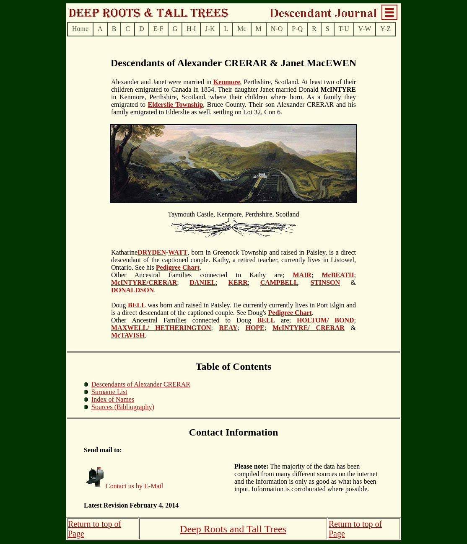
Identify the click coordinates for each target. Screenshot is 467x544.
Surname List (109, 391)
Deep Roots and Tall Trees (233, 528)
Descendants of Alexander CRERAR (140, 384)
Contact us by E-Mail (134, 486)
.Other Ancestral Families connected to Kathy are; (202, 271)
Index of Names (112, 399)
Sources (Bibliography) (122, 406)
